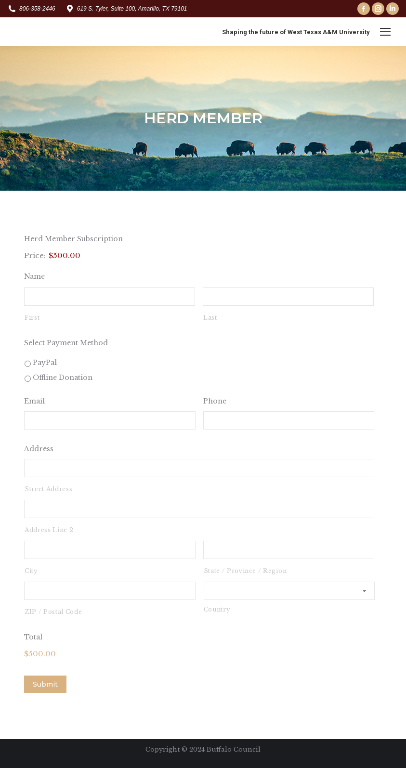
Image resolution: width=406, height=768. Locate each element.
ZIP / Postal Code (53, 611)
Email (34, 401)
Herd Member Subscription (73, 238)
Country (217, 609)
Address (38, 448)
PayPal (45, 362)
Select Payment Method (66, 342)
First (32, 317)
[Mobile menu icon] (385, 32)
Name (34, 276)
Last (210, 317)
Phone (214, 401)
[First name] (109, 296)
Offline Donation (62, 377)
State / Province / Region (245, 570)
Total (33, 637)
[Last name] (288, 296)
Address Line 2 (49, 530)
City (31, 570)
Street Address (48, 489)
